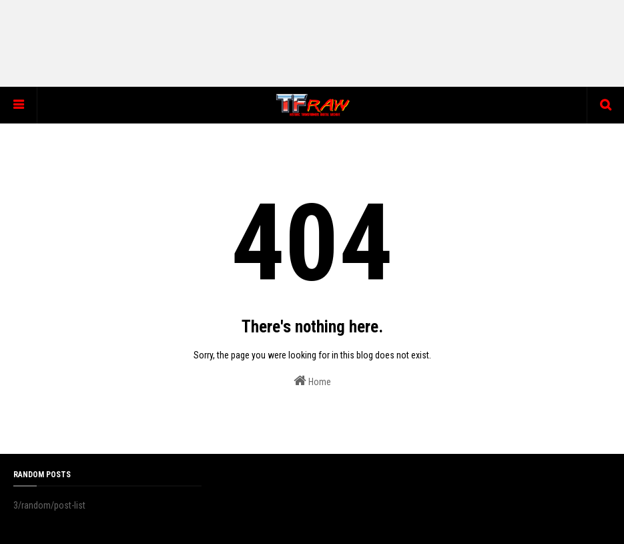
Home (312, 380)
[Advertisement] (312, 43)
